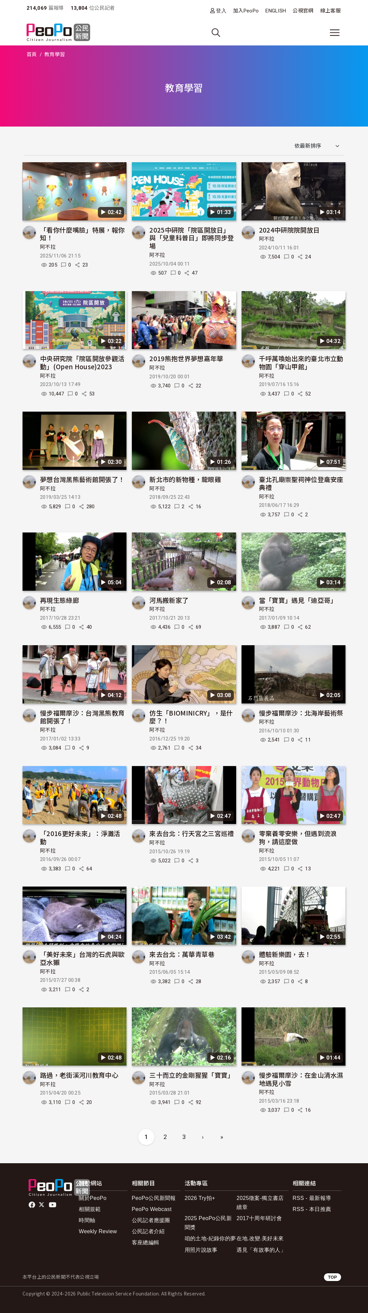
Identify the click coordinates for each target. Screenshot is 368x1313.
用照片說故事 (201, 1250)
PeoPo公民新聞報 (154, 1198)
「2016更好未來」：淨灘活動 (80, 837)
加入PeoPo (246, 11)
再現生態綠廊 (59, 599)
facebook (32, 1205)
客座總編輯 (145, 1242)
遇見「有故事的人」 (261, 1250)
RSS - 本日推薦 (312, 1209)
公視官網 (303, 11)
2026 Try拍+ (200, 1198)
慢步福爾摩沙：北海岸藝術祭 (301, 712)
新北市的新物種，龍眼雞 (185, 479)
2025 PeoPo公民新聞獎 (208, 1222)
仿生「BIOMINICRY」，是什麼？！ (191, 716)
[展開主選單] (334, 32)
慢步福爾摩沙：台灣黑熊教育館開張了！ (82, 716)
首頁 (32, 54)
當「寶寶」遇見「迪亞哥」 (298, 599)
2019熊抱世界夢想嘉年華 (186, 358)
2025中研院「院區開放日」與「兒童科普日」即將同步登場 (191, 237)
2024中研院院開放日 (289, 229)
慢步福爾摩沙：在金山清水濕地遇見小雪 (301, 1078)
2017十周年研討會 (259, 1218)
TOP (332, 1277)
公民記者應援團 (151, 1220)
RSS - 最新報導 (312, 1198)
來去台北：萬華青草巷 (181, 954)
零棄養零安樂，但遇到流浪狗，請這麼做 (298, 837)
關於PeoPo (92, 1198)
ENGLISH (275, 11)
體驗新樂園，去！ (285, 954)
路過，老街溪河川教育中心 (79, 1074)
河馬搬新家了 (168, 599)
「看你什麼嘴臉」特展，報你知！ (82, 233)
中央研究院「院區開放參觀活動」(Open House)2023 (82, 362)
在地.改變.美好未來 (260, 1238)
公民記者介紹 (148, 1231)
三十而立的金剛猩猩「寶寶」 (191, 1074)
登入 (221, 10)
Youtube (53, 1205)
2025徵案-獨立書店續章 (260, 1202)
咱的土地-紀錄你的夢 (210, 1238)
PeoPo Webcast (152, 1209)
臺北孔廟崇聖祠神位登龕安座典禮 (301, 483)
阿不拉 (48, 247)
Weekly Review (98, 1231)
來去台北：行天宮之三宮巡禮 (191, 833)
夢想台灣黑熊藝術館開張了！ (82, 479)
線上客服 (330, 11)
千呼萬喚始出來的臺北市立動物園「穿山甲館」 (301, 362)
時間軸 (87, 1220)
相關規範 (90, 1209)
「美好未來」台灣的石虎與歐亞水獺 (82, 958)
